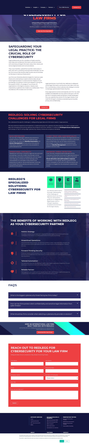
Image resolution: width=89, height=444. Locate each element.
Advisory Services (51, 169)
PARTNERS (50, 427)
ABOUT (33, 427)
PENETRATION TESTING (69, 412)
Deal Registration (51, 433)
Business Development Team (37, 431)
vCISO (32, 414)
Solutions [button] (27, 2)
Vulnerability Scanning (68, 421)
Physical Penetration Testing (67, 419)
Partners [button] (51, 2)
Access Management (16, 130)
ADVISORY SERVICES (36, 412)
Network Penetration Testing (68, 414)
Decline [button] (67, 441)
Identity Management (59, 132)
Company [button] (43, 2)
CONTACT (65, 427)
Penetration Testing (68, 169)
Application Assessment (68, 416)
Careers (32, 429)
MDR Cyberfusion (51, 420)
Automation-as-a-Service (52, 422)
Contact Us (76, 3)
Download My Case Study (45, 323)
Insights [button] (35, 2)
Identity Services (77, 169)
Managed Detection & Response (53, 413)
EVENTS (65, 431)
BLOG (64, 429)
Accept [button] (62, 441)
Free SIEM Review (64, 3)
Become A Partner (51, 429)
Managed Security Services (59, 169)
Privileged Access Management (70, 115)
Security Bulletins (34, 433)
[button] (51, 3)
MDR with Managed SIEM (52, 415)
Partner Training (50, 431)
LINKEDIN (65, 433)
